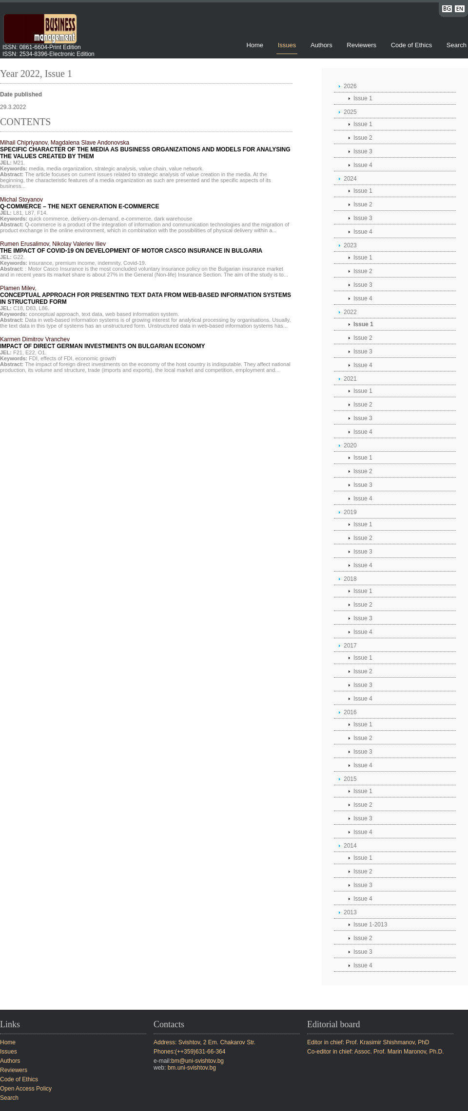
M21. (19, 163)
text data (92, 314)
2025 (350, 112)
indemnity (109, 263)
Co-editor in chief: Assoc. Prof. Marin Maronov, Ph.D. (375, 1051)
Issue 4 (362, 165)
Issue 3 (362, 151)
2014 (350, 845)
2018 (350, 578)
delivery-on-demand (94, 219)
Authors (321, 45)
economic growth (96, 358)
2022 (350, 312)
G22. (19, 257)
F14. (42, 213)
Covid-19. (134, 263)
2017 (350, 645)
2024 (350, 178)
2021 (350, 378)
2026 (350, 86)
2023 (350, 245)
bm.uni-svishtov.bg (192, 1067)
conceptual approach (53, 314)
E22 (30, 352)
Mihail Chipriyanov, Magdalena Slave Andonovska (145, 149)
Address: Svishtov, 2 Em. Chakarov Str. (204, 1042)
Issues (287, 45)
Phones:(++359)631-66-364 (189, 1051)
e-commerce (136, 219)
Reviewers (362, 45)
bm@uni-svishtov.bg (197, 1060)
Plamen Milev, (145, 295)
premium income (75, 263)
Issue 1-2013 (370, 924)
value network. (186, 168)
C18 (18, 308)
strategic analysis (115, 168)
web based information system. (142, 314)
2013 (350, 912)
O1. (42, 352)
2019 (350, 512)
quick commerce (48, 219)
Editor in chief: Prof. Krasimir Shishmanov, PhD (368, 1042)
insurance (40, 263)
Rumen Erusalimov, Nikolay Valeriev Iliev (131, 247)
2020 (350, 445)
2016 (350, 712)
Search (457, 45)
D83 (31, 308)
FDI (33, 358)
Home (254, 45)
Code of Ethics (411, 45)
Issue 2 (362, 137)
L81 (17, 213)
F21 (17, 352)
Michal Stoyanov (79, 203)
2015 (350, 779)
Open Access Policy (26, 1088)
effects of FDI (56, 358)
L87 (29, 213)
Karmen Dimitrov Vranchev (102, 343)
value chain (152, 168)
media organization (69, 168)
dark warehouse (173, 219)
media (36, 168)
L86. (44, 308)
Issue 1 (362, 98)
